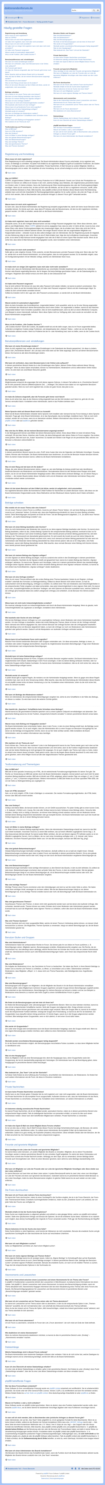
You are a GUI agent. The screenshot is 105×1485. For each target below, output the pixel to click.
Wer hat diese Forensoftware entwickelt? (67, 127)
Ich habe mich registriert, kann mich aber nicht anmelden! (24, 42)
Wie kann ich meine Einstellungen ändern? (19, 62)
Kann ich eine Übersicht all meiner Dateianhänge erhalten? (73, 120)
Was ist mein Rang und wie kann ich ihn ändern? (21, 83)
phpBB (45, 1473)
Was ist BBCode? (11, 129)
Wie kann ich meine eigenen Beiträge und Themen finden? (73, 93)
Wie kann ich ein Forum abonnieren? (65, 109)
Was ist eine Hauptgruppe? (62, 48)
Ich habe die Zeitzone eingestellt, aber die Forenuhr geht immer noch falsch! (28, 71)
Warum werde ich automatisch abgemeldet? (19, 52)
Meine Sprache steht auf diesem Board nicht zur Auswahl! (24, 74)
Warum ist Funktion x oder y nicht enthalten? (68, 130)
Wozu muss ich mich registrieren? (16, 35)
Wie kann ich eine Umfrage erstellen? (17, 101)
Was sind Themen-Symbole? (14, 146)
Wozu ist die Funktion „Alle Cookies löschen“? (20, 54)
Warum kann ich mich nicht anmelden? (18, 44)
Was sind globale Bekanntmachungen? (18, 137)
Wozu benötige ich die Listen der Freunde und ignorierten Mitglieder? (76, 71)
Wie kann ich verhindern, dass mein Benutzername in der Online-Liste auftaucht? (27, 65)
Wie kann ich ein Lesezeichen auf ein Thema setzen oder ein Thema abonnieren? (76, 105)
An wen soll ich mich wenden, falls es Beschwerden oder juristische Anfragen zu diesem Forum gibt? (75, 133)
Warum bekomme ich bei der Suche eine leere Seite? (71, 89)
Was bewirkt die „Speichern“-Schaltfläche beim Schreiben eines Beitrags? (26, 116)
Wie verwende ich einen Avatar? (16, 80)
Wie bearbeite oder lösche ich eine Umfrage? (20, 105)
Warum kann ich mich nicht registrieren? (18, 39)
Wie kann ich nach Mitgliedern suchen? (66, 91)
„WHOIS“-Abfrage (76, 1422)
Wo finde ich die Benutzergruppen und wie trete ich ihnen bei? (74, 42)
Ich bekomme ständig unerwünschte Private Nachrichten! (72, 59)
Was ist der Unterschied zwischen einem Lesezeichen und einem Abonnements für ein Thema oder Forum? (75, 101)
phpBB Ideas (16, 1408)
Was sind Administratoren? (62, 35)
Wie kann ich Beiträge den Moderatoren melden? (21, 113)
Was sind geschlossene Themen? (16, 144)
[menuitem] (20, 17)
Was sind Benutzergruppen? (62, 39)
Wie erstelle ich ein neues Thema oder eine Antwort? (22, 94)
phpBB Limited (10, 421)
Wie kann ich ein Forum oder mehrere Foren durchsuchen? (73, 84)
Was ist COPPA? (11, 37)
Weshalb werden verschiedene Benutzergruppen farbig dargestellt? (75, 46)
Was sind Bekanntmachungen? (15, 139)
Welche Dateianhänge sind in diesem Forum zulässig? (71, 118)
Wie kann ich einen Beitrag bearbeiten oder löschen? (22, 96)
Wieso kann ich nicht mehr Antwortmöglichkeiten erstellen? (24, 103)
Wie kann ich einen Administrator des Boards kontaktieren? (73, 136)
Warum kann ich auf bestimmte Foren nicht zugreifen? (23, 107)
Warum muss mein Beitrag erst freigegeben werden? (22, 120)
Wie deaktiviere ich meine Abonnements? (67, 111)
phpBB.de (26, 421)
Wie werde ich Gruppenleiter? (63, 44)
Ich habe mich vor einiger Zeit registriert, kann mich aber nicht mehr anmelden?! (27, 47)
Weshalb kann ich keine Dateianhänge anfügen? (21, 109)
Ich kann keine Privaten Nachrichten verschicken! (69, 57)
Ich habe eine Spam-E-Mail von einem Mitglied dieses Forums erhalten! (74, 63)
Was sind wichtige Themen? (14, 142)
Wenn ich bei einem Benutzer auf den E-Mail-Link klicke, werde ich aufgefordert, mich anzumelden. (27, 86)
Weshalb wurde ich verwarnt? (15, 111)
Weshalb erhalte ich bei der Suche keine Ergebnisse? (71, 87)
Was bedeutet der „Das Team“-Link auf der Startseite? (71, 50)
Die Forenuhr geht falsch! (13, 68)
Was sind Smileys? (11, 133)
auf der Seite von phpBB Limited (36, 1393)
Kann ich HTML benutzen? (14, 131)
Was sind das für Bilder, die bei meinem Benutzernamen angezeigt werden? (27, 77)
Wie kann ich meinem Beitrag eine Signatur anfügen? (23, 98)
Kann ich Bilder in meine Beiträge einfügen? (19, 135)
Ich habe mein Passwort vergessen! (17, 50)
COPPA (33, 226)
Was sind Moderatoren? (61, 37)
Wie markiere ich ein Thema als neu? (17, 122)
